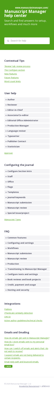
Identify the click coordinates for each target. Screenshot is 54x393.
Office (9, 181)
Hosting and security (17, 290)
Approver (8, 153)
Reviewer (11, 104)
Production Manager (17, 125)
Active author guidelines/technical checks (23, 320)
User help (10, 93)
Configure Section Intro (18, 171)
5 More (8, 366)
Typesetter (12, 136)
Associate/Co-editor (17, 115)
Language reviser (15, 130)
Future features (11, 77)
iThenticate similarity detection (18, 313)
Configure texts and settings (21, 274)
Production (12, 263)
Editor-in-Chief (14, 110)
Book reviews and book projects (23, 279)
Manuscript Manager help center (25, 13)
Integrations (12, 303)
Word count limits (12, 81)
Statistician (12, 146)
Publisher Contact (15, 141)
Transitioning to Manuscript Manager (26, 269)
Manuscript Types (12, 219)
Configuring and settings (19, 242)
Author (10, 99)
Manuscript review (16, 207)
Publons (8, 309)
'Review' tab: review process (17, 66)
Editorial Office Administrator (21, 120)
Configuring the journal (19, 165)
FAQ (6, 231)
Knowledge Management (29, 386)
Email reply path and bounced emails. (21, 361)
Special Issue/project (17, 213)
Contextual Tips (14, 60)
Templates (12, 192)
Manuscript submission (18, 202)
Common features (15, 237)
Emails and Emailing (16, 332)
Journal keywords (15, 197)
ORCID (7, 316)
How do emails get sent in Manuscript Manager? (26, 338)
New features (10, 73)
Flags (9, 186)
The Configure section (14, 70)
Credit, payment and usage (20, 284)
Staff (9, 176)
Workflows (12, 248)
